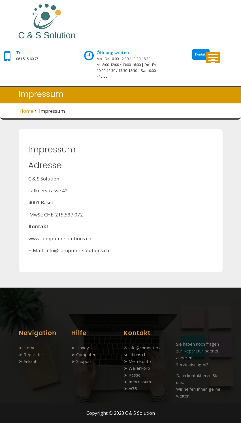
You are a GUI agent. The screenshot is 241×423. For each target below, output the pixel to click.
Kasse (135, 375)
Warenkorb (139, 368)
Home (26, 111)
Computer (86, 354)
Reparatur (33, 354)
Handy (82, 347)
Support (84, 361)
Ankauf (30, 361)
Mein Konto (140, 361)
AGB (133, 388)
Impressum (140, 381)
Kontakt (201, 54)
